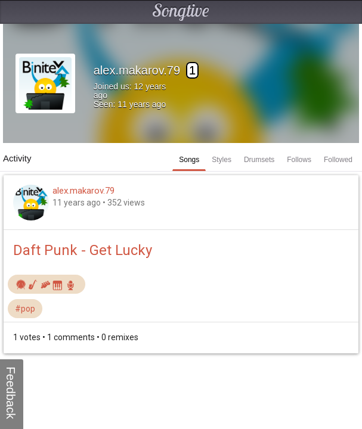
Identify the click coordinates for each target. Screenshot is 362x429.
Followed (338, 160)
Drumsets (259, 160)
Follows (299, 160)
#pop (25, 308)
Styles (221, 160)
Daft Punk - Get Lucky (82, 250)
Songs (189, 160)
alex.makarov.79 (83, 190)
